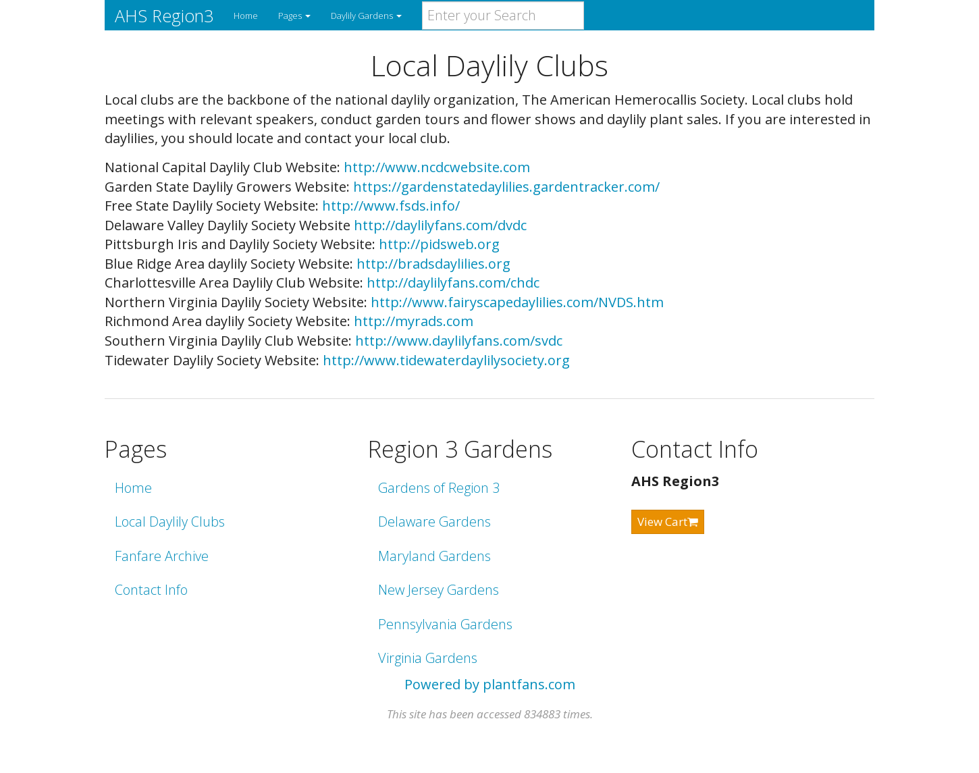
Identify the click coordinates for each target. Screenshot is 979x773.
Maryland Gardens (434, 556)
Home (246, 15)
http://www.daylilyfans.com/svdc (458, 340)
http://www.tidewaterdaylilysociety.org (446, 360)
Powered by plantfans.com (489, 684)
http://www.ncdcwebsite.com (437, 167)
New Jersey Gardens (438, 590)
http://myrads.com (413, 321)
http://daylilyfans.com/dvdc (440, 225)
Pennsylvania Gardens (445, 624)
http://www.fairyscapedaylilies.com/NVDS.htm (517, 302)
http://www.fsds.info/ (391, 205)
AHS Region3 (164, 15)
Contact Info (151, 590)
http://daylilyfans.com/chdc (453, 282)
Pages (294, 15)
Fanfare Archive (162, 556)
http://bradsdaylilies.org (433, 264)
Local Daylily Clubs (170, 521)
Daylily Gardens (366, 15)
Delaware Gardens (434, 521)
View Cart (667, 521)
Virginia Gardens (427, 658)
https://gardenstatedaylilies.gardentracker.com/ (506, 187)
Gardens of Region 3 (439, 488)
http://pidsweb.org (439, 244)
